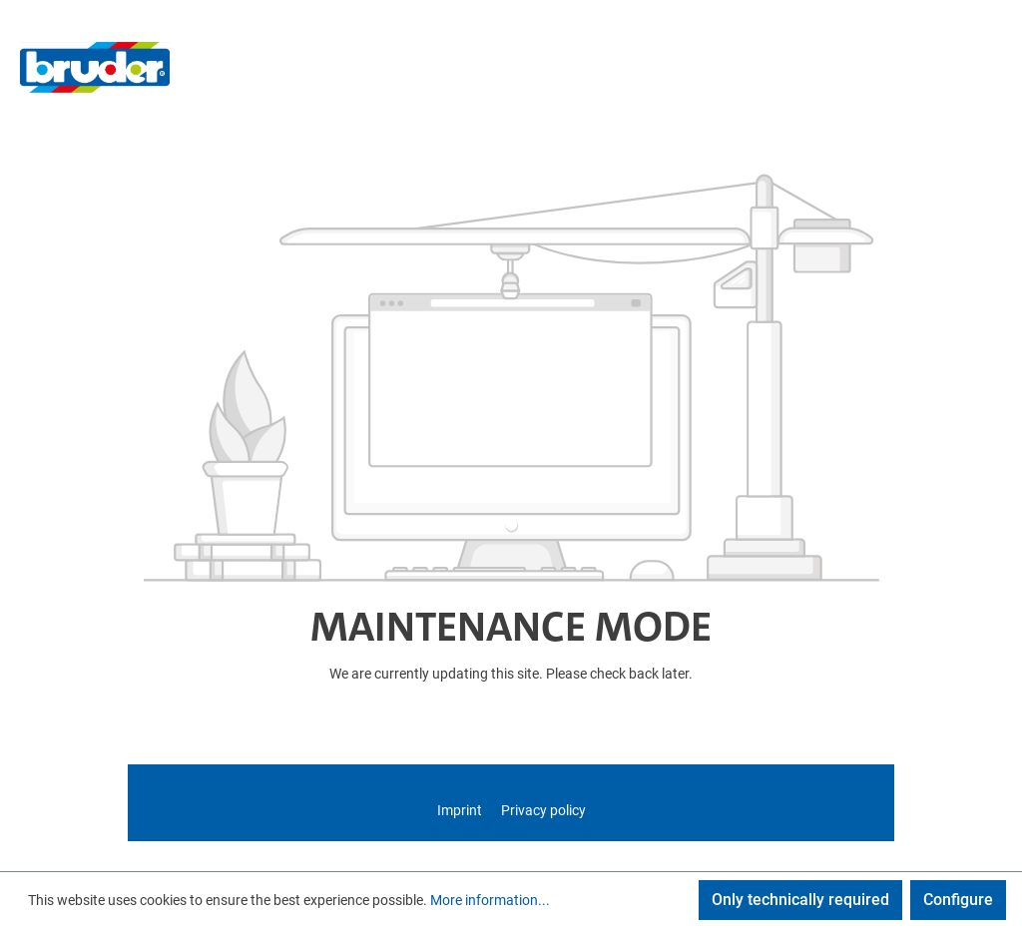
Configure (958, 899)
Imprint (461, 810)
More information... (490, 900)
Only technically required (800, 899)
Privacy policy (543, 810)
